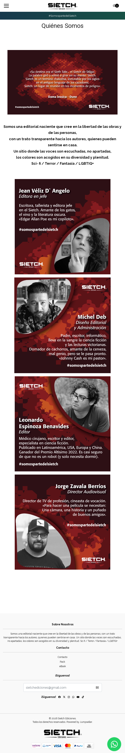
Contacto (62, 657)
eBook (62, 666)
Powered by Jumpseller (79, 721)
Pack (62, 661)
